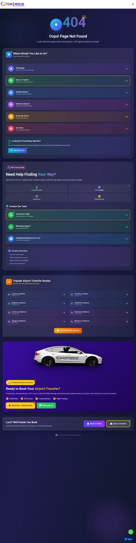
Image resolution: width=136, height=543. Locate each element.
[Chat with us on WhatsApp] (130, 531)
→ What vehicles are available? (18, 262)
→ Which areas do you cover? (18, 259)
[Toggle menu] (133, 4)
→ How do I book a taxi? (16, 256)
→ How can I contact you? (16, 265)
